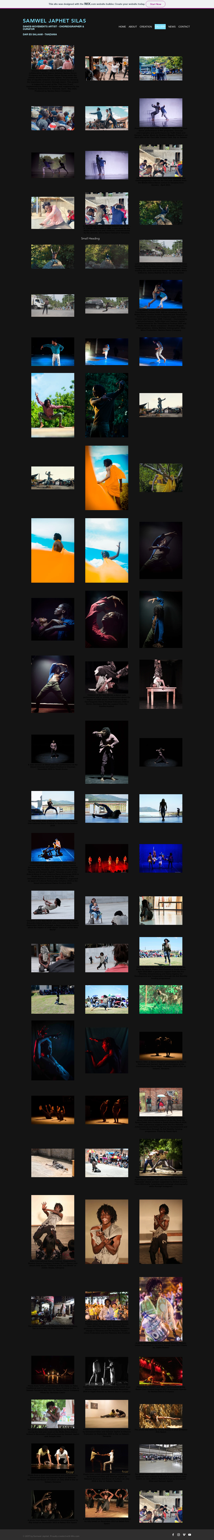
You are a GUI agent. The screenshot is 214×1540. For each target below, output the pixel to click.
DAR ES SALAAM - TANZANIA (40, 34)
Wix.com (75, 1536)
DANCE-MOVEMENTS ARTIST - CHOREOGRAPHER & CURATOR (53, 27)
